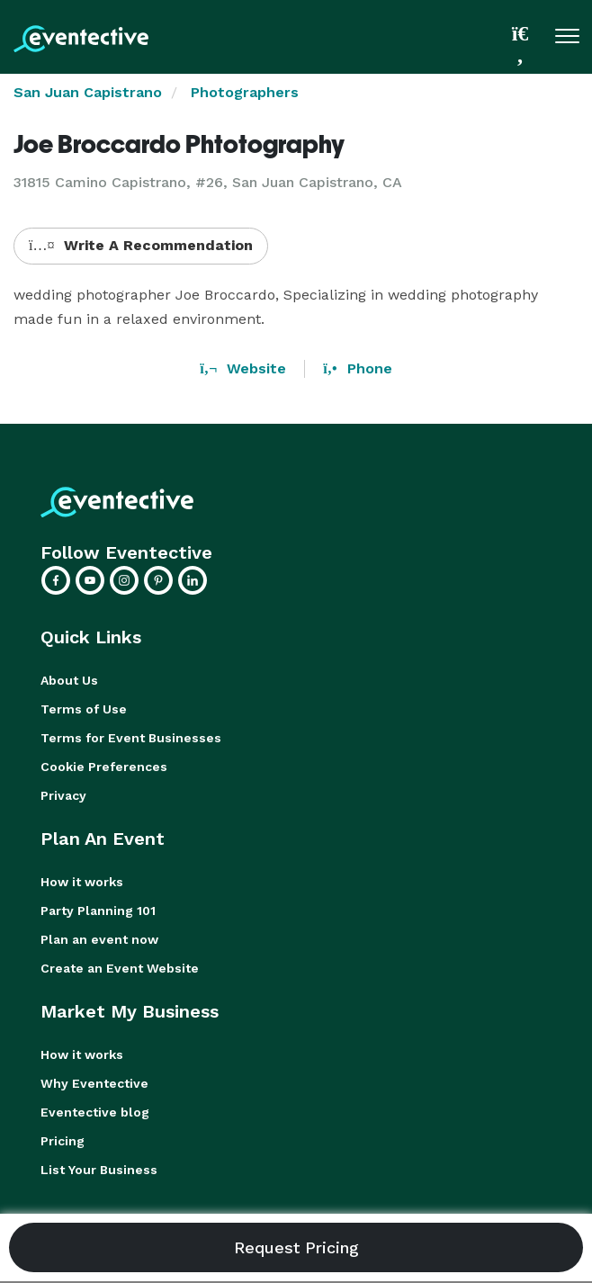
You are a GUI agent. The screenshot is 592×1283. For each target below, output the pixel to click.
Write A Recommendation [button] (141, 245)
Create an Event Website (119, 968)
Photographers (245, 92)
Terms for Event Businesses (130, 738)
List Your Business (98, 1169)
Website (243, 368)
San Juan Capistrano (87, 92)
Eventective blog (94, 1112)
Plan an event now (99, 939)
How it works (81, 882)
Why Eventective (94, 1083)
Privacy (63, 795)
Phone (357, 368)
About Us (69, 680)
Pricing (62, 1141)
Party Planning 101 (98, 910)
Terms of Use (83, 709)
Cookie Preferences (103, 766)
